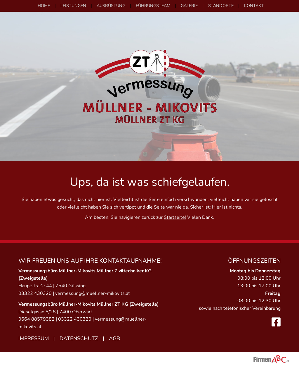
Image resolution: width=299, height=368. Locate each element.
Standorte (221, 5)
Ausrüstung (111, 5)
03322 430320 (35, 293)
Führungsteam (153, 5)
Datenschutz (79, 338)
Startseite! (175, 217)
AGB (114, 338)
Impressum (33, 338)
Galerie (189, 5)
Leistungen (73, 5)
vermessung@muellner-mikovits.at (92, 293)
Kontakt (254, 5)
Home (44, 5)
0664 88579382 (36, 319)
